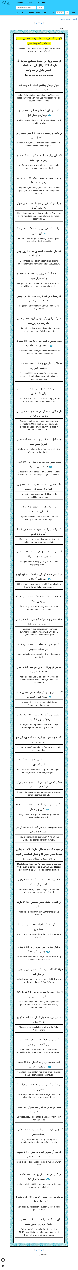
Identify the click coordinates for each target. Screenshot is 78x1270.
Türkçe (68, 19)
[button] (20, 2)
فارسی (74, 19)
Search (40, 8)
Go (67, 13)
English (62, 19)
